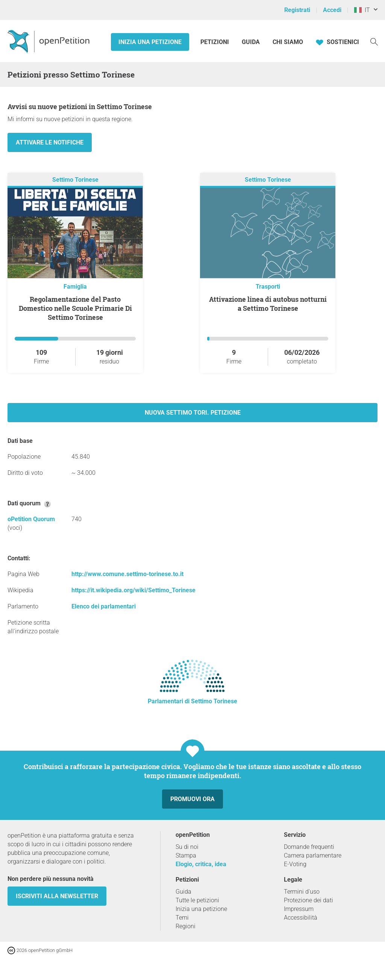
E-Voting (295, 864)
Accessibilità (300, 917)
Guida (251, 42)
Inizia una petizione (150, 42)
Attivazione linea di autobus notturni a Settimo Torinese (268, 304)
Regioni (186, 926)
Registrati (297, 10)
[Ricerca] (374, 41)
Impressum (299, 908)
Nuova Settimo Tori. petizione (193, 412)
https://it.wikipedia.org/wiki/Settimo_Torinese (133, 590)
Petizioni (215, 42)
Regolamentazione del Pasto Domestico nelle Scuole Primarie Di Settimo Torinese (75, 308)
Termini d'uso (302, 891)
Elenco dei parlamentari (103, 606)
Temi (182, 917)
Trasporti (268, 286)
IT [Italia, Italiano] (362, 10)
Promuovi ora (192, 799)
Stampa (186, 855)
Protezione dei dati (308, 900)
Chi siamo (288, 42)
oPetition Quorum (31, 519)
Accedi (332, 10)
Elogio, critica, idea (201, 864)
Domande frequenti (309, 846)
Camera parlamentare (312, 855)
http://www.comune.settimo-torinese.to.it (127, 574)
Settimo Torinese (75, 179)
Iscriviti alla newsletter (57, 896)
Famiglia (75, 286)
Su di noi (187, 846)
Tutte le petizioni (197, 900)
